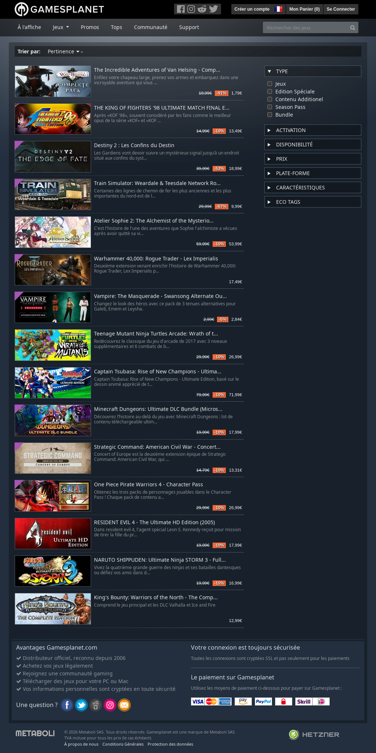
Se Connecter (341, 9)
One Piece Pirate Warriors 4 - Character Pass (148, 485)
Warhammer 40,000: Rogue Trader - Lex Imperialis (156, 259)
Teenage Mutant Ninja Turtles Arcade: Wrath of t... (156, 334)
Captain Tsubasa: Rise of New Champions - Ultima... (157, 372)
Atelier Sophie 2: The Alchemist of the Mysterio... (154, 221)
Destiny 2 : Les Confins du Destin (134, 145)
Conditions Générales (123, 744)
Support (189, 27)
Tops (116, 27)
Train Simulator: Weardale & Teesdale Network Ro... (157, 183)
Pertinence (65, 51)
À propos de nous (81, 744)
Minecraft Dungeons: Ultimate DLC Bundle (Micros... (158, 409)
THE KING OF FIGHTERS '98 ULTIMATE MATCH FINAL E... (161, 108)
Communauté (150, 27)
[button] (277, 8)
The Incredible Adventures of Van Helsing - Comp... (157, 70)
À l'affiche (29, 27)
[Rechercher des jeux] (305, 27)
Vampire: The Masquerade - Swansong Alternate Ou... (160, 296)
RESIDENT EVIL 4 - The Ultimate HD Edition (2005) (154, 522)
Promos (90, 27)
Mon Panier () (304, 9)
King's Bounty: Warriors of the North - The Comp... (156, 597)
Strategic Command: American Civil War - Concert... (157, 447)
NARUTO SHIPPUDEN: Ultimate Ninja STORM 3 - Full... (160, 560)
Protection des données (170, 744)
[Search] (352, 27)
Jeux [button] (59, 27)
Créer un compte (252, 9)
